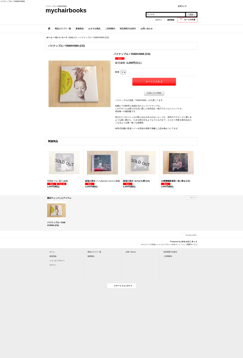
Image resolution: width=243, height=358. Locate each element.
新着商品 (91, 256)
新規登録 (170, 20)
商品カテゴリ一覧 (94, 252)
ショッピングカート (57, 260)
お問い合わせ (131, 252)
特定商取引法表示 (170, 252)
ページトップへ (191, 235)
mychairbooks (66, 10)
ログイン (158, 20)
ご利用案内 (167, 256)
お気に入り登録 (154, 93)
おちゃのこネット (189, 241)
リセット (193, 197)
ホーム (52, 252)
